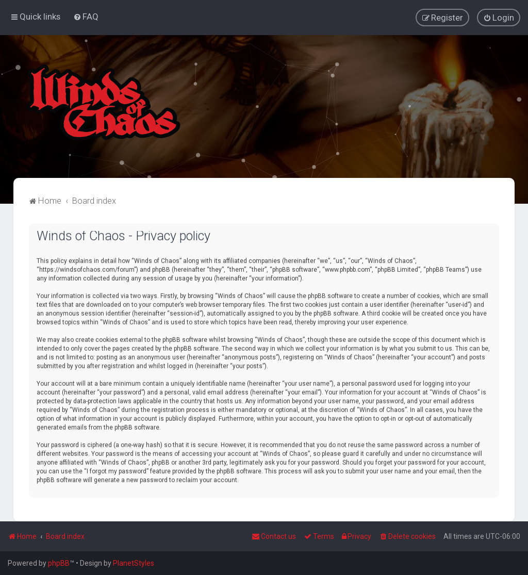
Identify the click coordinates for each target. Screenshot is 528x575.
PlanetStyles (133, 563)
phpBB (59, 563)
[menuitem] (86, 16)
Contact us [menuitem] (274, 536)
